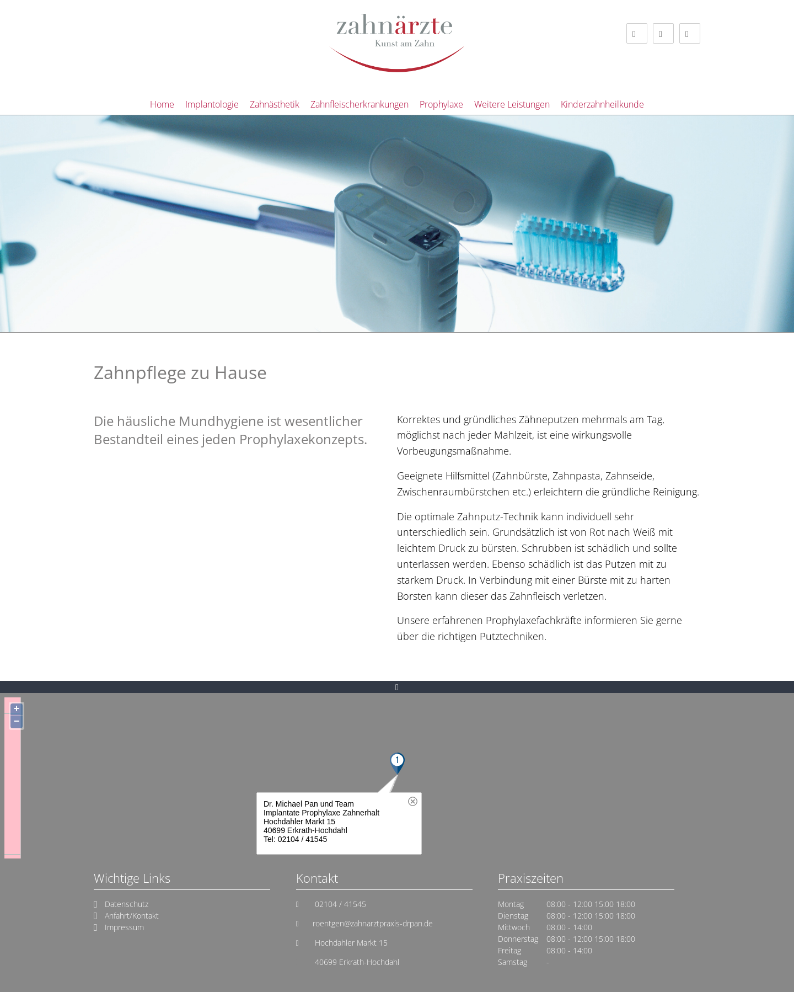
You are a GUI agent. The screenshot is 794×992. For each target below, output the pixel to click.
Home (162, 104)
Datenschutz (126, 904)
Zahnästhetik (274, 104)
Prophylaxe (441, 104)
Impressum (124, 927)
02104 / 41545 (339, 904)
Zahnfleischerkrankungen (359, 104)
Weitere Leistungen (512, 104)
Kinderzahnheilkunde (602, 104)
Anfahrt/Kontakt (132, 915)
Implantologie (212, 104)
